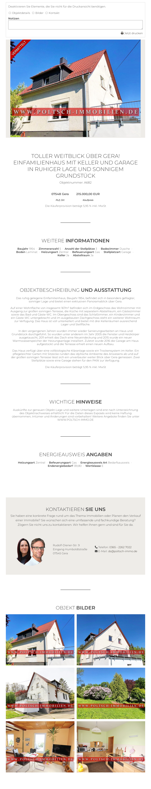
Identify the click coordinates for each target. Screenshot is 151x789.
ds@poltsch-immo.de (122, 552)
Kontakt (52, 13)
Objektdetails (19, 13)
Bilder (37, 13)
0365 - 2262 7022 (120, 548)
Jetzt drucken (132, 34)
